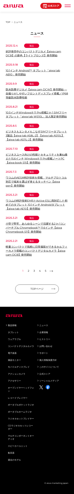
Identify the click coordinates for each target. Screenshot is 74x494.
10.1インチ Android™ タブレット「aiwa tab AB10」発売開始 (33, 72)
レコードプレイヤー (17, 398)
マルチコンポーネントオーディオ (21, 437)
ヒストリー (44, 339)
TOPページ (37, 288)
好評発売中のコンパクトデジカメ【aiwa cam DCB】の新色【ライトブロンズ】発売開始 (33, 53)
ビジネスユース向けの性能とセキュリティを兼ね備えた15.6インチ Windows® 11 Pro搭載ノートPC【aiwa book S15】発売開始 (36, 158)
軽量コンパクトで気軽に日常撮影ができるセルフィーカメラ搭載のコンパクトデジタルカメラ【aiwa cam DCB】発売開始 (36, 250)
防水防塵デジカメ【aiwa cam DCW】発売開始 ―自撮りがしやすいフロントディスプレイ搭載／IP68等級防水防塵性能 (37, 93)
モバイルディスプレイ (19, 366)
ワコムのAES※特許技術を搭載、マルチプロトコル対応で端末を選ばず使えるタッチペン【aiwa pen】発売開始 (36, 181)
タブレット (13, 332)
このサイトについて (49, 366)
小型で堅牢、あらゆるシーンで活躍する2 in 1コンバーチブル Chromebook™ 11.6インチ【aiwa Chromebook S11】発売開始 (36, 227)
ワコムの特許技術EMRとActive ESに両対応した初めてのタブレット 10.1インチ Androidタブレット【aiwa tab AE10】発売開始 (36, 204)
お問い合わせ (45, 346)
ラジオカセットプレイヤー (21, 418)
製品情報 (12, 325)
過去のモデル (14, 459)
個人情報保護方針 (48, 360)
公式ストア (44, 374)
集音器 (11, 452)
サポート (43, 353)
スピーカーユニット (17, 446)
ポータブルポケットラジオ (21, 404)
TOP (8, 22)
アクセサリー (14, 380)
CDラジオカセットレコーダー (20, 427)
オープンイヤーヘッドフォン (21, 389)
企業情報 (43, 332)
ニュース (43, 325)
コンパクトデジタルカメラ (21, 346)
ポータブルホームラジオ (20, 411)
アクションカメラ (16, 374)
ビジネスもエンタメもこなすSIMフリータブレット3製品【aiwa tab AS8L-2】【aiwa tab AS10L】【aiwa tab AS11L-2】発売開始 (36, 135)
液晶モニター (14, 360)
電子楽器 (12, 353)
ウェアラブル (14, 339)
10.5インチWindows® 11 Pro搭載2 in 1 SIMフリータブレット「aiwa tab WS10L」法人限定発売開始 (36, 114)
